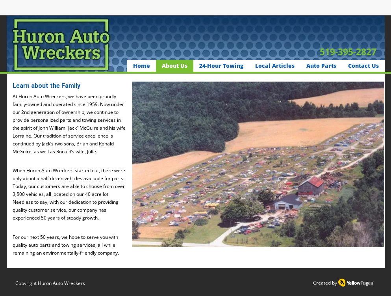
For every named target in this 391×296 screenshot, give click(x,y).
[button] (258, 164)
